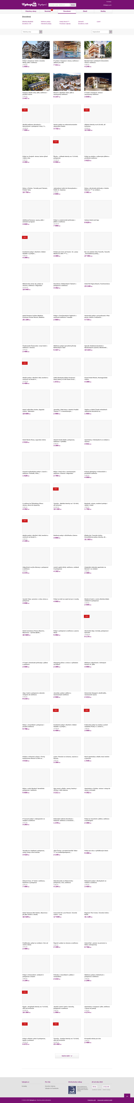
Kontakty (108, 1)
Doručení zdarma (50, 1086)
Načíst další (66, 1056)
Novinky (49, 10)
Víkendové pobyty (46, 23)
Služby (103, 11)
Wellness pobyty (46, 21)
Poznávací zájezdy (65, 23)
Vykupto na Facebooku (52, 1088)
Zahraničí (81, 21)
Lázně (98, 21)
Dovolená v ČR (26, 23)
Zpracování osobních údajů (104, 1100)
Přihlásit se (106, 5)
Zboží (85, 11)
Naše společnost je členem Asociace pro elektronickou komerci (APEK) (82, 1089)
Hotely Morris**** (64, 21)
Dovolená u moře (83, 23)
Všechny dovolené (27, 21)
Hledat (73, 5)
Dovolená (67, 11)
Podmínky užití (92, 1100)
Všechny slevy (30, 11)
